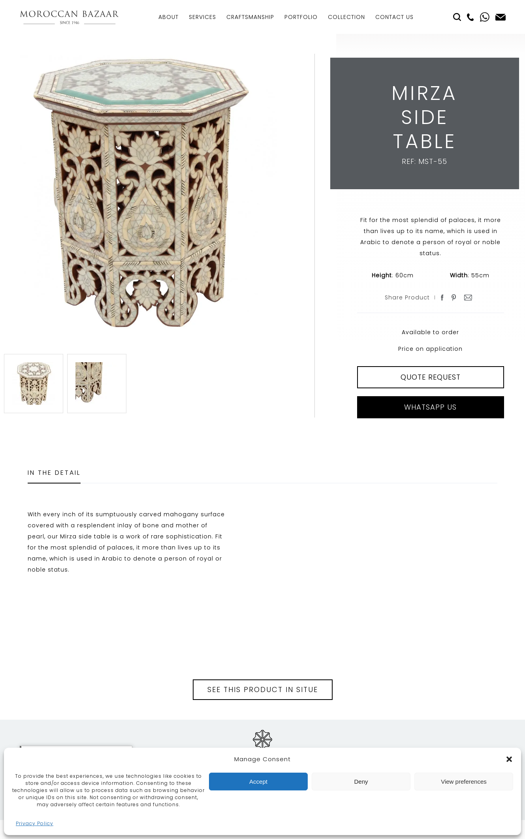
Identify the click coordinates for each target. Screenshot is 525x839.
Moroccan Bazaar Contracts (69, 17)
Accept (258, 781)
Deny (361, 781)
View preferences (464, 781)
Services (202, 17)
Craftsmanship (250, 17)
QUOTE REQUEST (431, 377)
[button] (509, 759)
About (168, 17)
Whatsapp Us (430, 407)
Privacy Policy (34, 823)
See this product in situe (262, 689)
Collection (346, 17)
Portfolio (301, 17)
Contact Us (394, 17)
